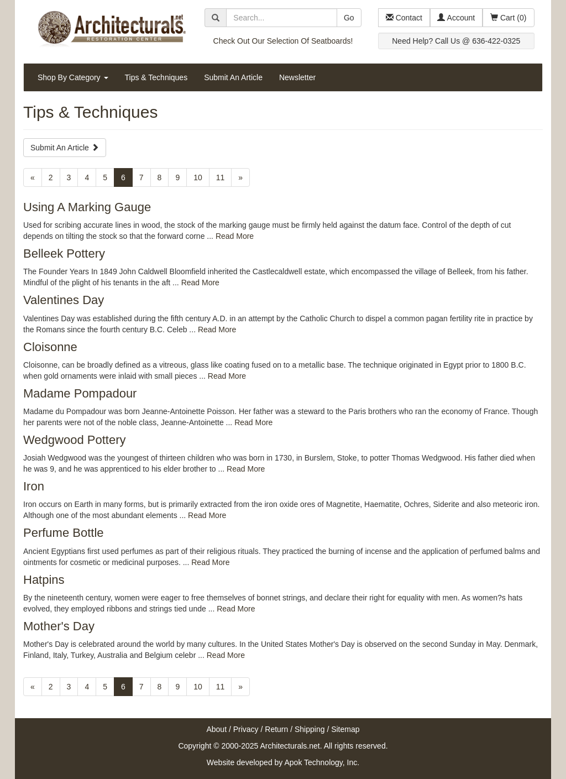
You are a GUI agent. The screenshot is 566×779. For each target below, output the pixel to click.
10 (197, 177)
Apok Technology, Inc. (321, 762)
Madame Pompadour (80, 393)
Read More (235, 236)
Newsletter (297, 77)
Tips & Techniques (156, 77)
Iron (33, 486)
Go (349, 17)
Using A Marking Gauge (87, 207)
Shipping (310, 729)
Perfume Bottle (63, 533)
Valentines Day (63, 300)
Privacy (246, 729)
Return (276, 729)
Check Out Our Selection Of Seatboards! (283, 40)
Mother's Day (59, 626)
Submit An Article (233, 77)
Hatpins (44, 580)
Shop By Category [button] (73, 77)
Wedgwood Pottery (74, 440)
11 (220, 177)
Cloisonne (50, 347)
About (216, 729)
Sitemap (345, 729)
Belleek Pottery (64, 253)
